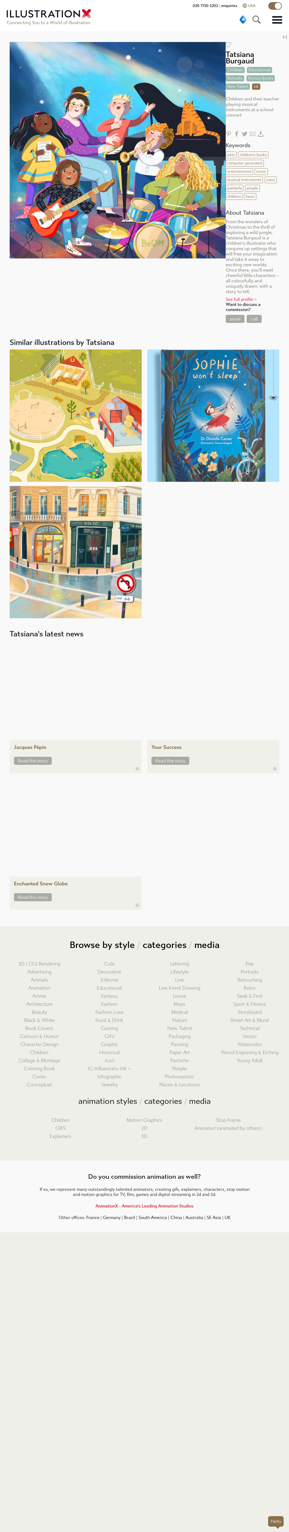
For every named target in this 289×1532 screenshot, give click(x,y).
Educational (109, 988)
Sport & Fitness (249, 1004)
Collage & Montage (39, 1061)
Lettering (179, 964)
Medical (179, 1012)
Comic (39, 1077)
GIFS (60, 1128)
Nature (179, 1020)
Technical (250, 1028)
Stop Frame (228, 1120)
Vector (250, 1036)
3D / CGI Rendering (39, 964)
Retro (249, 988)
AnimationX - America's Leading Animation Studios (144, 1206)
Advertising (39, 972)
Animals (39, 980)
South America (153, 1217)
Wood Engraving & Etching (250, 1052)
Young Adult (250, 1061)
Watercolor (250, 1044)
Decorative (109, 972)
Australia (194, 1217)
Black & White (39, 1020)
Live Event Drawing (179, 988)
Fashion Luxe (109, 1012)
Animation (39, 988)
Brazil (129, 1217)
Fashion (109, 1004)
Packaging (180, 1036)
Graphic (109, 1044)
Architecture (39, 1004)
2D (144, 1128)
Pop (250, 964)
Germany (112, 1217)
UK (228, 1217)
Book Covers (39, 1028)
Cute (109, 964)
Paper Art (179, 1052)
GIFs (109, 1036)
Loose (179, 996)
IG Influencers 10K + (109, 1069)
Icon (109, 1061)
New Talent (179, 1028)
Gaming (109, 1028)
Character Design (39, 1044)
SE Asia (214, 1217)
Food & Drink (109, 1020)
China (176, 1217)
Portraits (250, 972)
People (179, 1069)
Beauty (39, 1012)
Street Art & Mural (249, 1020)
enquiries (229, 5)
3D (144, 1136)
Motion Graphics (144, 1120)
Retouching (250, 980)
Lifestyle (179, 972)
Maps (180, 1004)
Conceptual (39, 1085)
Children (39, 1052)
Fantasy (109, 996)
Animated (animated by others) (228, 1128)
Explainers (61, 1136)
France (92, 1217)
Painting (179, 1044)
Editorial (109, 980)
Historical (109, 1052)
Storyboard (250, 1012)
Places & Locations (179, 1085)
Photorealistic (179, 1077)
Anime (39, 996)
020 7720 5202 (205, 5)
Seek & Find (249, 996)
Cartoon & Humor (39, 1036)
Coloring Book (39, 1069)
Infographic (109, 1077)
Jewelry (109, 1085)
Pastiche (180, 1061)
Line (179, 980)
